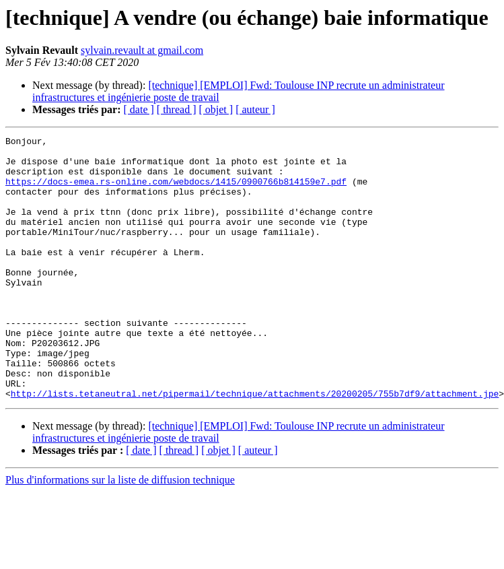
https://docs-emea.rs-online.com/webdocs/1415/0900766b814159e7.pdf (176, 191)
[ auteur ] (255, 109)
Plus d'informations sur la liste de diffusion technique (120, 532)
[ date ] (139, 109)
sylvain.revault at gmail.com (142, 50)
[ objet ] (216, 109)
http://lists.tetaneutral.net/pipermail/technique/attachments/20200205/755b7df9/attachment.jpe (255, 446)
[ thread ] (176, 109)
